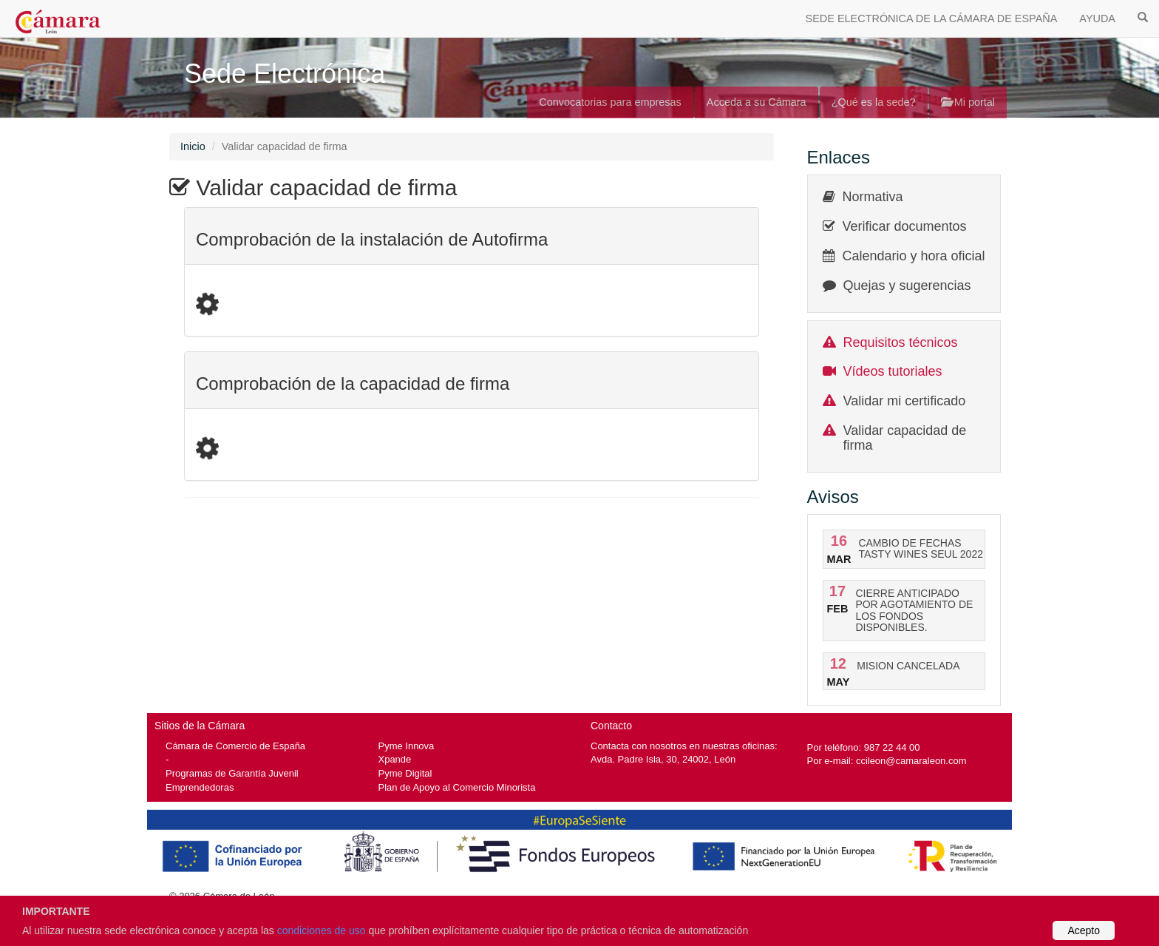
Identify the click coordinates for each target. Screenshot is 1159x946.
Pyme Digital (405, 773)
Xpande (395, 759)
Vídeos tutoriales (892, 371)
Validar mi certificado (904, 400)
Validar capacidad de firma (905, 438)
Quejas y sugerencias (907, 285)
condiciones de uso (321, 930)
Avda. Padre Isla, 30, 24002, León (663, 759)
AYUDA (1097, 18)
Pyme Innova (406, 745)
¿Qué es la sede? (874, 102)
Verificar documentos (905, 226)
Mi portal (968, 102)
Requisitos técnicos (900, 342)
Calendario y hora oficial (914, 256)
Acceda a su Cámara (756, 102)
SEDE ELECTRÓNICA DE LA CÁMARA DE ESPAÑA (932, 18)
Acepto (1083, 930)
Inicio (192, 146)
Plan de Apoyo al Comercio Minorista (457, 787)
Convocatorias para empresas (610, 102)
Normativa (873, 196)
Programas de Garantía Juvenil (232, 773)
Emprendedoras (200, 787)
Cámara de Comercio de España (235, 745)
